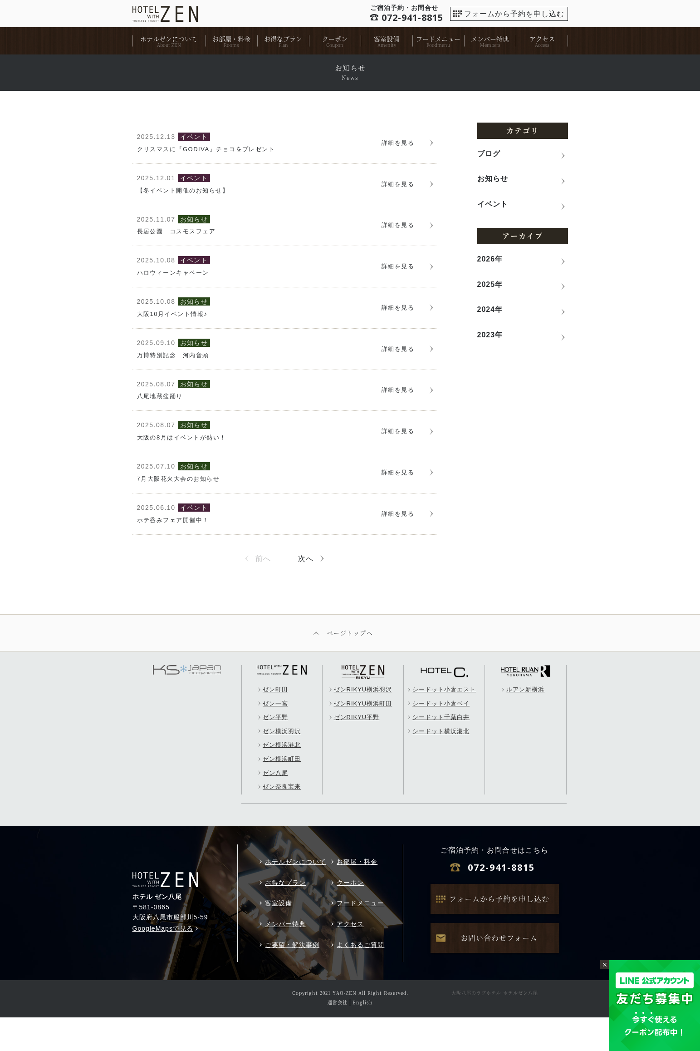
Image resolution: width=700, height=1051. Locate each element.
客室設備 (386, 38)
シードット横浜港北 (441, 764)
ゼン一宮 (275, 737)
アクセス (542, 38)
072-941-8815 (501, 901)
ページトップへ (350, 666)
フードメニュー (438, 38)
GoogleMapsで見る (162, 962)
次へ (305, 592)
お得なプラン (283, 38)
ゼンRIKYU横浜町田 (363, 737)
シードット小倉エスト (444, 723)
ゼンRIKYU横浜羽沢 (363, 723)
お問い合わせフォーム (499, 971)
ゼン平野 (275, 751)
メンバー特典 (490, 38)
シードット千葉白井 (441, 751)
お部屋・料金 (231, 38)
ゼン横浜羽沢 (282, 764)
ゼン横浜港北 (282, 778)
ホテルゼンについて (168, 38)
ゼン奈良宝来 (282, 820)
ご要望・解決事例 (292, 978)
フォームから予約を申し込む (514, 14)
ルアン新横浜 (525, 723)
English (362, 1035)
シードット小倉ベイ (441, 737)
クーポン (335, 38)
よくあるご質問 (360, 978)
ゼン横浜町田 (282, 792)
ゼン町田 (275, 723)
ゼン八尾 (275, 806)
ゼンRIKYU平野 (357, 751)
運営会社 (338, 1035)
